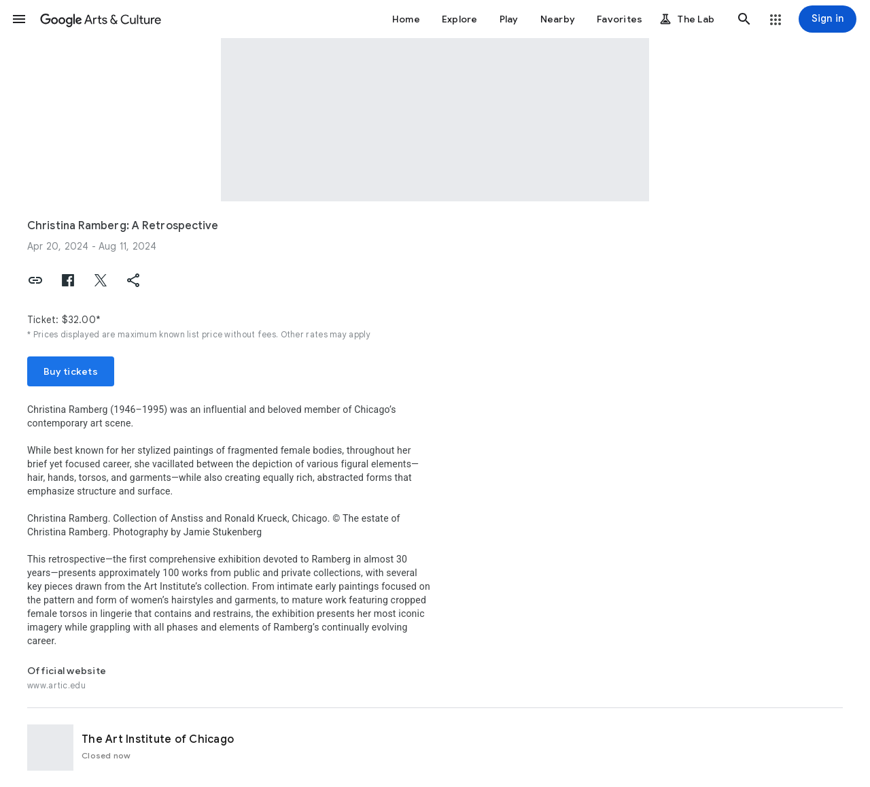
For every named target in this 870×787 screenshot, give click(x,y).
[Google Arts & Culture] (100, 19)
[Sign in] (827, 19)
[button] (19, 19)
